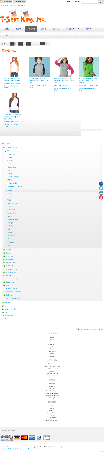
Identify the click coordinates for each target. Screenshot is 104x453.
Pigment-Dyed (12, 219)
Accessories (9, 316)
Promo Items (52, 344)
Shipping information (52, 373)
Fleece (8, 250)
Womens (9, 276)
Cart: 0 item (7, 1)
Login (69, 1)
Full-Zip (10, 226)
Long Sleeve (11, 154)
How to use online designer (52, 366)
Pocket (9, 197)
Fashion (10, 232)
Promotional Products (12, 319)
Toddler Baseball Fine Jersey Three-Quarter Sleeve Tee (39, 80)
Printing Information (52, 393)
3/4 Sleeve (11, 210)
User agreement (35, 447)
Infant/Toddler (11, 272)
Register (77, 1)
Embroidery (8, 83)
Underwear (10, 282)
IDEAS (18, 29)
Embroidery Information (52, 395)
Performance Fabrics (14, 186)
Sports (9, 173)
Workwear (11, 236)
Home (6, 29)
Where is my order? (52, 375)
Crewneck (11, 160)
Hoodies (10, 216)
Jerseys (10, 206)
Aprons (7, 303)
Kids (7, 285)
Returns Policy (52, 368)
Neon (9, 239)
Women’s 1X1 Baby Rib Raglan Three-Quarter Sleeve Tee (13, 117)
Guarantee (52, 371)
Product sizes (52, 364)
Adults (9, 245)
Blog (43, 29)
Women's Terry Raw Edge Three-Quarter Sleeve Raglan (88, 80)
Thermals (10, 242)
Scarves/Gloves (11, 288)
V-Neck (10, 180)
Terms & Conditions (52, 391)
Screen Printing (9, 86)
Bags (6, 312)
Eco (8, 170)
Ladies (9, 164)
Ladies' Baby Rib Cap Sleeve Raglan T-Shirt (12, 79)
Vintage (10, 223)
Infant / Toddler (12, 183)
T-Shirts (10, 151)
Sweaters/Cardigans (13, 279)
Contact (8, 35)
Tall (8, 229)
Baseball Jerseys (13, 177)
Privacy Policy (52, 388)
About (89, 29)
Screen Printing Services (52, 398)
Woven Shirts (11, 263)
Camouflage (11, 167)
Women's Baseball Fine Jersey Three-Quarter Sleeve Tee (64, 80)
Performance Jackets (13, 292)
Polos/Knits (10, 256)
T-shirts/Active (34, 44)
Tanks (9, 193)
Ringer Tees (11, 213)
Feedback (52, 386)
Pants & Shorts (11, 269)
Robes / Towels (10, 309)
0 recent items (20, 1)
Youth (9, 157)
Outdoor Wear (11, 266)
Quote (56, 29)
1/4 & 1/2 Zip (12, 203)
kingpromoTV (72, 29)
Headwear (8, 306)
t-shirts (22, 44)
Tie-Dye (10, 200)
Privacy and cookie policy (53, 447)
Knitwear (9, 295)
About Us (52, 383)
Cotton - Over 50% (13, 298)
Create (32, 29)
